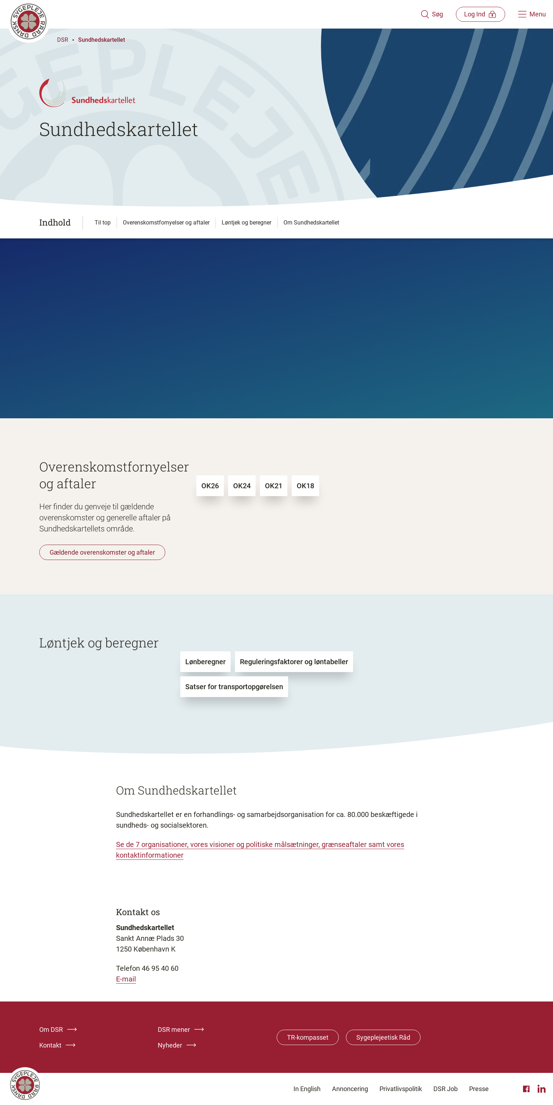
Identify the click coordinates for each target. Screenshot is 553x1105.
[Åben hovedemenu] (532, 14)
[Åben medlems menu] (480, 14)
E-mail (126, 979)
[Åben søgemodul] (430, 14)
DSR (62, 39)
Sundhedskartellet (101, 39)
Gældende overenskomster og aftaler (102, 552)
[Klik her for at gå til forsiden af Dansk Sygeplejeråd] (213, 14)
